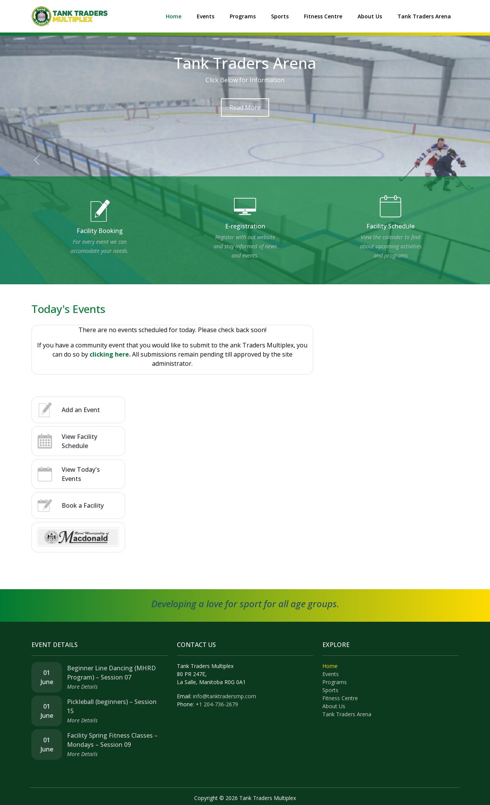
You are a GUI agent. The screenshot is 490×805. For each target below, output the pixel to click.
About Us (370, 16)
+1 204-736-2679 (217, 704)
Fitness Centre (323, 16)
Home (173, 16)
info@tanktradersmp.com (224, 696)
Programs (243, 16)
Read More (245, 107)
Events (205, 16)
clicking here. (110, 354)
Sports (280, 16)
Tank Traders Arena (424, 16)
